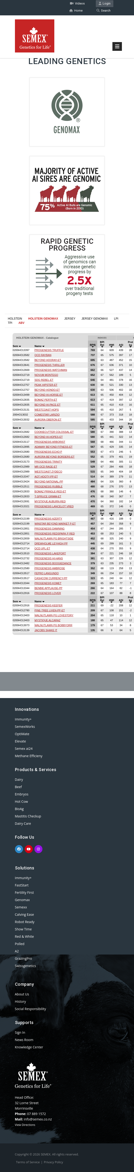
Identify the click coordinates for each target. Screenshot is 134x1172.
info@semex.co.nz (38, 1118)
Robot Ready (25, 921)
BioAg (19, 808)
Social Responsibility (30, 1008)
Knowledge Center (29, 1046)
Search (104, 10)
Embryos (21, 793)
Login (105, 3)
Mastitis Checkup (28, 815)
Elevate (20, 740)
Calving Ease (24, 914)
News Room (24, 1039)
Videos (77, 3)
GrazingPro (23, 958)
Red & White (24, 936)
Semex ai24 (24, 748)
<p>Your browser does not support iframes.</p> (67, 485)
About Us (22, 993)
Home (76, 10)
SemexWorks (25, 726)
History (20, 1001)
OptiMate (22, 733)
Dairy (19, 779)
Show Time (23, 928)
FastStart (22, 884)
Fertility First (24, 892)
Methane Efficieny (28, 755)
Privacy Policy (53, 1161)
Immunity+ (23, 718)
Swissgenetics (25, 965)
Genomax (22, 899)
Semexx (21, 906)
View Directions (25, 1124)
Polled (19, 943)
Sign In (20, 1032)
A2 (17, 950)
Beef (18, 786)
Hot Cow (21, 801)
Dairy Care (23, 823)
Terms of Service (28, 1161)
